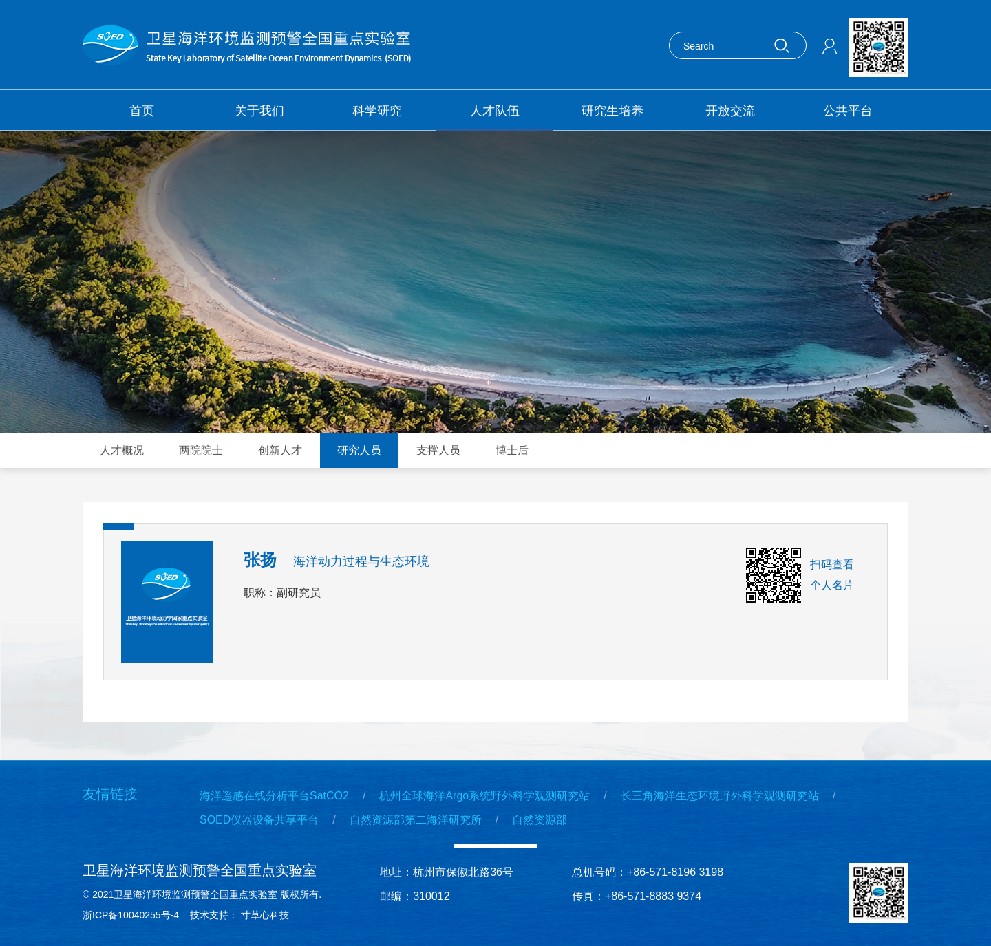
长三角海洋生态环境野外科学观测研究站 (720, 796)
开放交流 (730, 111)
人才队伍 (495, 111)
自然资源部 (539, 820)
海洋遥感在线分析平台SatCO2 (274, 796)
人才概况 (122, 450)
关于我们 (259, 111)
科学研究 (377, 111)
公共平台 (848, 111)
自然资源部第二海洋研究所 (416, 820)
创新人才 (280, 450)
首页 (141, 111)
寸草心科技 (268, 915)
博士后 (512, 450)
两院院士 (201, 450)
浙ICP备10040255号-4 (131, 915)
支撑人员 (438, 450)
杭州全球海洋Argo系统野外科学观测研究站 (484, 796)
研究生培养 (612, 111)
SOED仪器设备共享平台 (259, 820)
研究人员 (359, 450)
